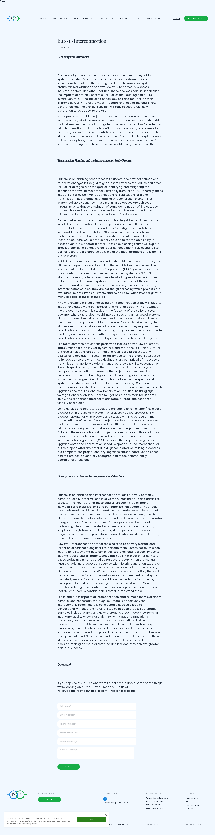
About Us (190, 802)
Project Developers (154, 801)
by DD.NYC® (123, 824)
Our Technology (193, 805)
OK (91, 819)
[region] (56, 821)
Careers (189, 808)
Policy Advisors (153, 805)
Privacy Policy (193, 824)
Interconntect (193, 798)
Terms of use (152, 824)
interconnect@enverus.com (116, 803)
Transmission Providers (157, 798)
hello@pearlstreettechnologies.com (82, 691)
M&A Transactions (154, 808)
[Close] (106, 815)
